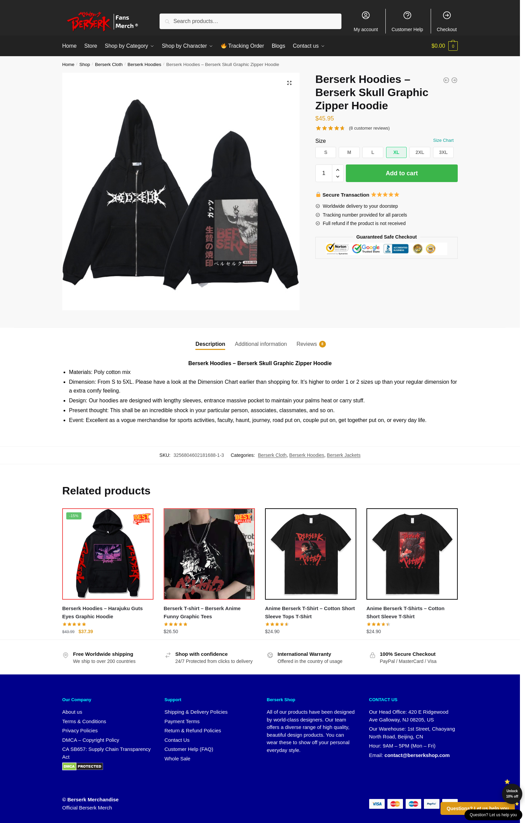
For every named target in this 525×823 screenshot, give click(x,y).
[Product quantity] (323, 173)
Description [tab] (210, 344)
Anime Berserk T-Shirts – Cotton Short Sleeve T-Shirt (405, 612)
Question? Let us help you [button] (493, 815)
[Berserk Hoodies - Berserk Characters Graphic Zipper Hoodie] (454, 80)
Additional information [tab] (261, 344)
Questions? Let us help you (478, 808)
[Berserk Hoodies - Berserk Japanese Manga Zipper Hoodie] (446, 80)
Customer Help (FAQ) (189, 749)
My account (366, 21)
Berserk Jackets (344, 455)
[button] (289, 82)
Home (68, 64)
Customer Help (407, 21)
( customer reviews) (369, 128)
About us (72, 712)
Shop (84, 64)
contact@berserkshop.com (417, 755)
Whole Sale (178, 758)
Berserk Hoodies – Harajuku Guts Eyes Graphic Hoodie (102, 612)
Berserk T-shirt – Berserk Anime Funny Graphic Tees (202, 612)
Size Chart (443, 140)
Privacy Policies (80, 730)
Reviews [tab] (306, 344)
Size (320, 141)
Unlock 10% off (512, 793)
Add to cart (402, 173)
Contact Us (177, 740)
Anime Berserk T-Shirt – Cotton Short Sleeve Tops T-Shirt (310, 612)
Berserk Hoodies (144, 64)
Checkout (447, 21)
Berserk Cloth (109, 64)
